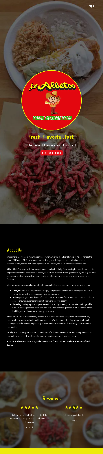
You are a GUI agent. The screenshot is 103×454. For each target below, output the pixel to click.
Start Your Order (51, 153)
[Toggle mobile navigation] (99, 6)
